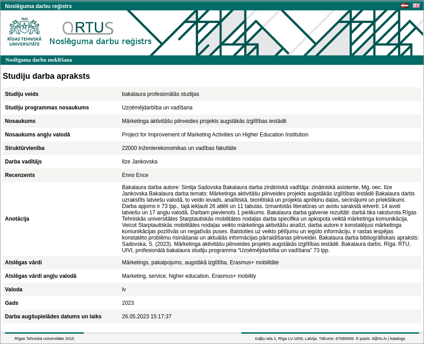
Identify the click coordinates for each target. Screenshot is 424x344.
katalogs (398, 338)
